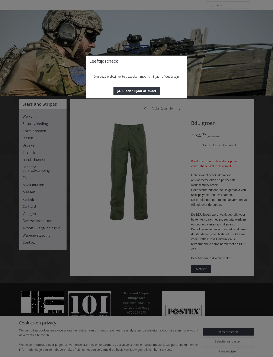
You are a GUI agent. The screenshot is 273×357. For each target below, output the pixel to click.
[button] (136, 91)
